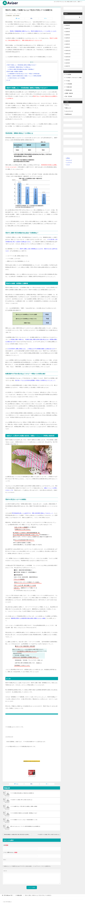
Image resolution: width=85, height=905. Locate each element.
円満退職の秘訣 (68, 90)
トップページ (69, 162)
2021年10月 (67, 56)
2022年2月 (67, 44)
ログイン (67, 104)
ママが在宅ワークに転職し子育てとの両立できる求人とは (21, 799)
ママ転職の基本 (9, 15)
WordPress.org (68, 114)
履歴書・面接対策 (69, 93)
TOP (8, 895)
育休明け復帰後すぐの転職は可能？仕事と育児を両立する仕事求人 (16, 834)
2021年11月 (67, 53)
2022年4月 (67, 37)
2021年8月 (67, 63)
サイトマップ (69, 160)
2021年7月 (67, 66)
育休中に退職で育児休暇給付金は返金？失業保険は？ (21, 69)
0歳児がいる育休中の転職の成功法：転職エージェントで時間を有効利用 (23, 75)
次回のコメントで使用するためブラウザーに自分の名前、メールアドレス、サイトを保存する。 (27, 866)
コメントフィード (69, 111)
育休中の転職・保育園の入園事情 (14, 71)
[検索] (73, 17)
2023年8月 (67, 25)
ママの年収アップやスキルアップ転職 (73, 77)
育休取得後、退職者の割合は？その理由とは (19, 67)
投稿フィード (68, 107)
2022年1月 (67, 47)
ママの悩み (67, 80)
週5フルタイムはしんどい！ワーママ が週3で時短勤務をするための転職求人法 (25, 826)
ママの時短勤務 (68, 83)
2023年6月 (67, 31)
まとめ (8, 80)
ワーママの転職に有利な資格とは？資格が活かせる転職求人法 (22, 793)
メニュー (68, 164)
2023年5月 (67, 34)
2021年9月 (67, 59)
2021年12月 (67, 50)
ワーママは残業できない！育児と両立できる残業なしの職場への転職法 (23, 806)
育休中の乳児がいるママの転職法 (16, 78)
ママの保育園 (68, 74)
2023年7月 (67, 28)
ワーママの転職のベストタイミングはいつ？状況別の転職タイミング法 (23, 819)
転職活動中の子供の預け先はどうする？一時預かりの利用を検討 (24, 73)
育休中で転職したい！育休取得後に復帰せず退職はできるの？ (21, 65)
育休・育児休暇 (16, 15)
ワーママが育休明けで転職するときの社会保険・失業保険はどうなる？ (23, 813)
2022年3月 (67, 41)
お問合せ (68, 158)
